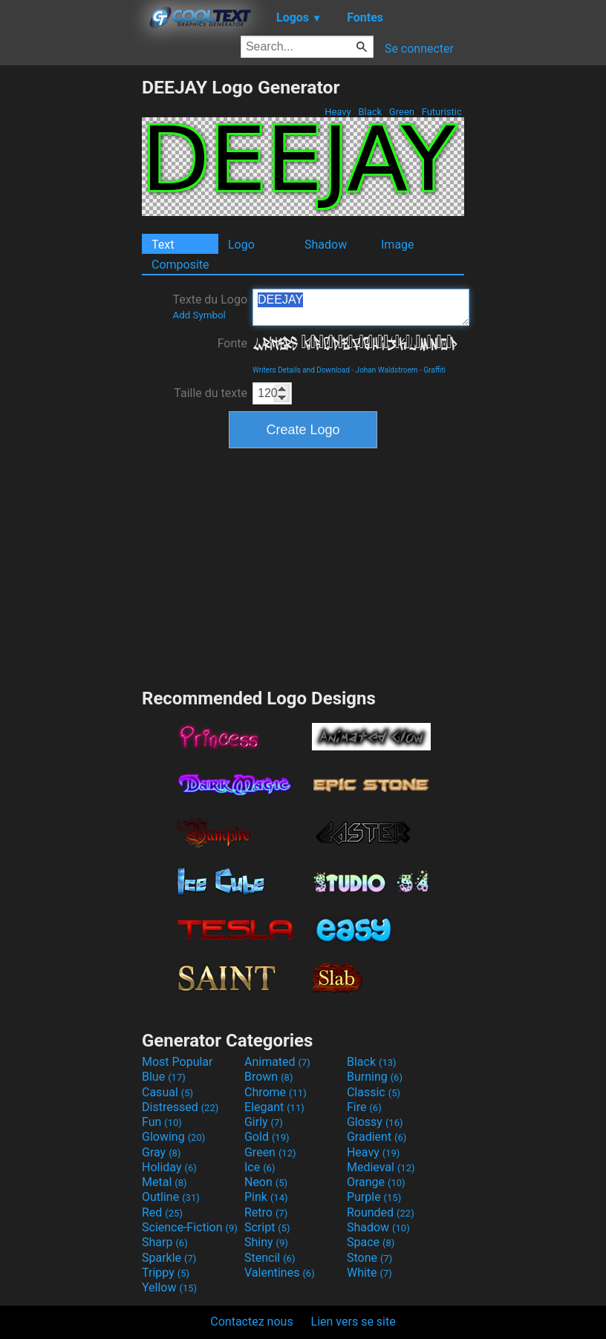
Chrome (275, 1092)
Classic (373, 1092)
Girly (263, 1122)
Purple (374, 1197)
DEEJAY (360, 307)
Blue (164, 1077)
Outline (171, 1197)
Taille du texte (210, 393)
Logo (241, 245)
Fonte (232, 343)
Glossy (375, 1122)
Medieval (381, 1167)
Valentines (279, 1273)
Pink (266, 1197)
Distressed (180, 1107)
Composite (180, 265)
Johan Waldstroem (387, 370)
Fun (162, 1122)
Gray (161, 1152)
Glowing (173, 1137)
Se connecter (419, 49)
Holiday (169, 1167)
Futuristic (441, 111)
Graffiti (434, 370)
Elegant (274, 1107)
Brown (268, 1077)
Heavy (338, 111)
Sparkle (169, 1258)
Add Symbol (198, 315)
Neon (265, 1182)
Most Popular (177, 1062)
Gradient (376, 1137)
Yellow (169, 1287)
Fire (364, 1107)
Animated (277, 1062)
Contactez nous (251, 1322)
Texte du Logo (209, 306)
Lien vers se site (353, 1322)
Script (267, 1227)
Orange (376, 1182)
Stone (369, 1258)
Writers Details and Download (301, 370)
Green (402, 111)
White (369, 1273)
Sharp (165, 1242)
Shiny (266, 1242)
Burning (375, 1077)
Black (370, 111)
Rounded (380, 1212)
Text (163, 245)
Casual (167, 1092)
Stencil (269, 1258)
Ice (259, 1167)
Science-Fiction (190, 1227)
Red (162, 1212)
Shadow (325, 245)
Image (397, 245)
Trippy (165, 1273)
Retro (265, 1212)
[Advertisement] (70, 299)
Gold (267, 1137)
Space (370, 1242)
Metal (164, 1182)
